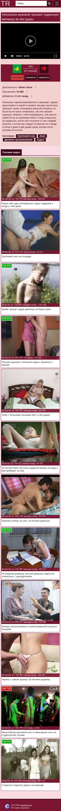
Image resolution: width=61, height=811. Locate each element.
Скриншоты (31, 77)
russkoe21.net (26, 805)
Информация (17, 77)
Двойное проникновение (19, 139)
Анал (42, 136)
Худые (40, 139)
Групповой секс (26, 136)
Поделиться (44, 77)
